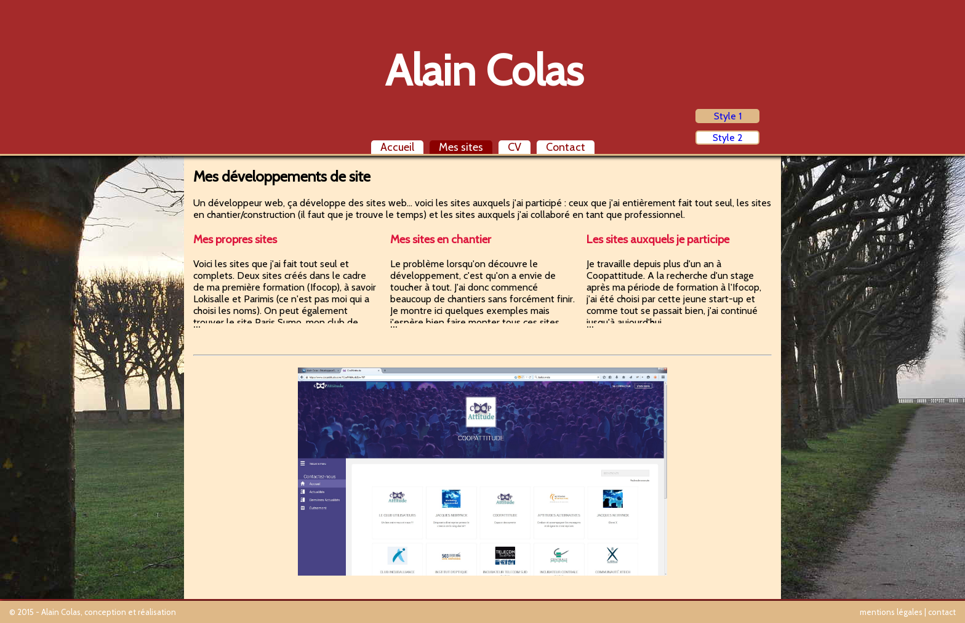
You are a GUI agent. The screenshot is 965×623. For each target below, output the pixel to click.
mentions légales (891, 612)
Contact (565, 147)
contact (942, 612)
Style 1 (728, 116)
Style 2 (728, 137)
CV (514, 147)
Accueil (397, 147)
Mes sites (461, 147)
